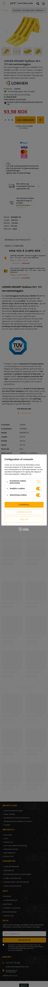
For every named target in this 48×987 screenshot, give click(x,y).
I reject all (24, 519)
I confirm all (24, 504)
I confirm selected (24, 512)
